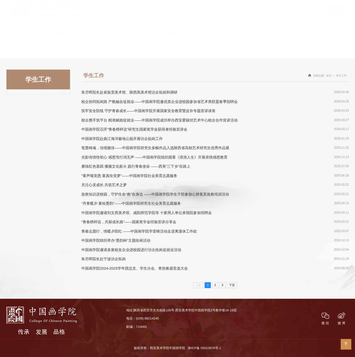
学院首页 (280, 2)
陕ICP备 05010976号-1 (204, 348)
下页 (232, 285)
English (264, 2)
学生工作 (341, 75)
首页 (329, 75)
